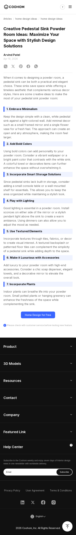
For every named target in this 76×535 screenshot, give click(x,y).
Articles (7, 18)
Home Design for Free (38, 314)
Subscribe (64, 472)
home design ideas (26, 18)
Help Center (13, 447)
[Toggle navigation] (70, 7)
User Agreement (35, 490)
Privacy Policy (12, 490)
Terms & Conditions (61, 490)
